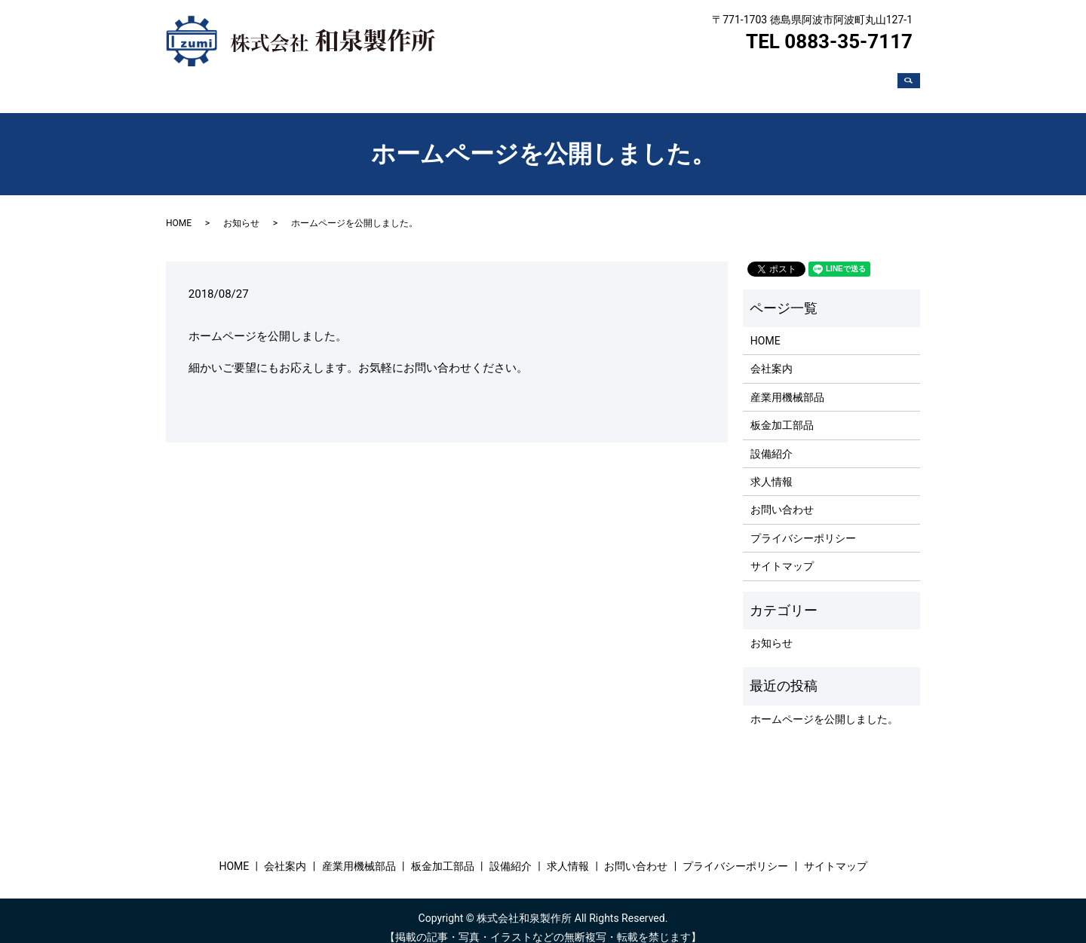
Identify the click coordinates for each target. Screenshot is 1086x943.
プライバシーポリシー (803, 524)
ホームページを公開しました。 (824, 705)
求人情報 (781, 78)
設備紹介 (718, 78)
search (915, 79)
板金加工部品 (644, 78)
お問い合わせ (855, 78)
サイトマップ (782, 552)
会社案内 (475, 78)
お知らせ (241, 209)
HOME (418, 78)
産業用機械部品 (554, 78)
